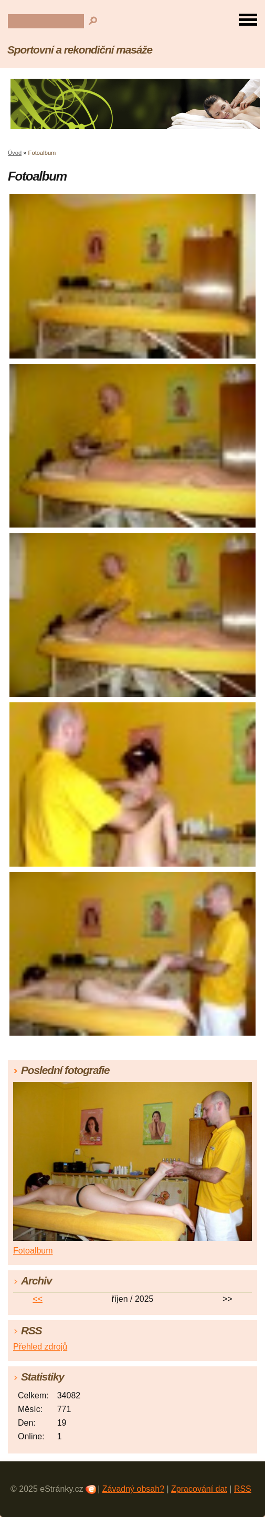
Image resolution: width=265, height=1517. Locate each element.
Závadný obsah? (133, 1488)
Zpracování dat (199, 1488)
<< (38, 1298)
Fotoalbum (33, 1250)
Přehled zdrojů (40, 1346)
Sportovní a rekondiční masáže (79, 50)
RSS (242, 1488)
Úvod (15, 153)
